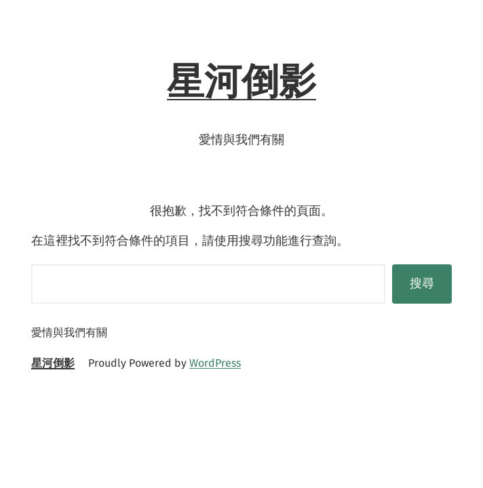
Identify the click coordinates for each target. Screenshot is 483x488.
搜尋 (422, 283)
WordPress (215, 363)
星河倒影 (241, 81)
